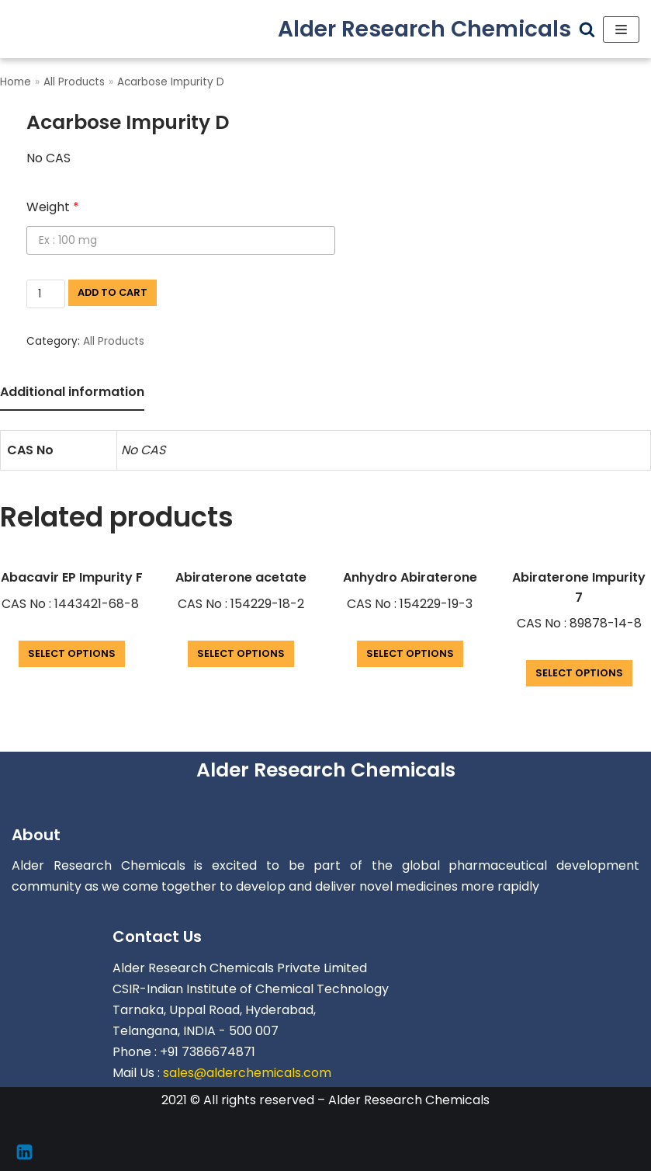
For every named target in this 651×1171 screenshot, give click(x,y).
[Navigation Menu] (621, 29)
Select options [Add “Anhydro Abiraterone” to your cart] (410, 653)
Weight (52, 207)
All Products (74, 82)
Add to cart (112, 292)
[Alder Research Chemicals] (424, 29)
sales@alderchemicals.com (247, 1073)
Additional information (72, 392)
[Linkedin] (24, 1152)
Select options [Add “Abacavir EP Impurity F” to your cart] (72, 653)
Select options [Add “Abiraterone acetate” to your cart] (241, 653)
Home (15, 82)
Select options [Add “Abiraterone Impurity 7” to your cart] (579, 672)
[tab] (72, 393)
